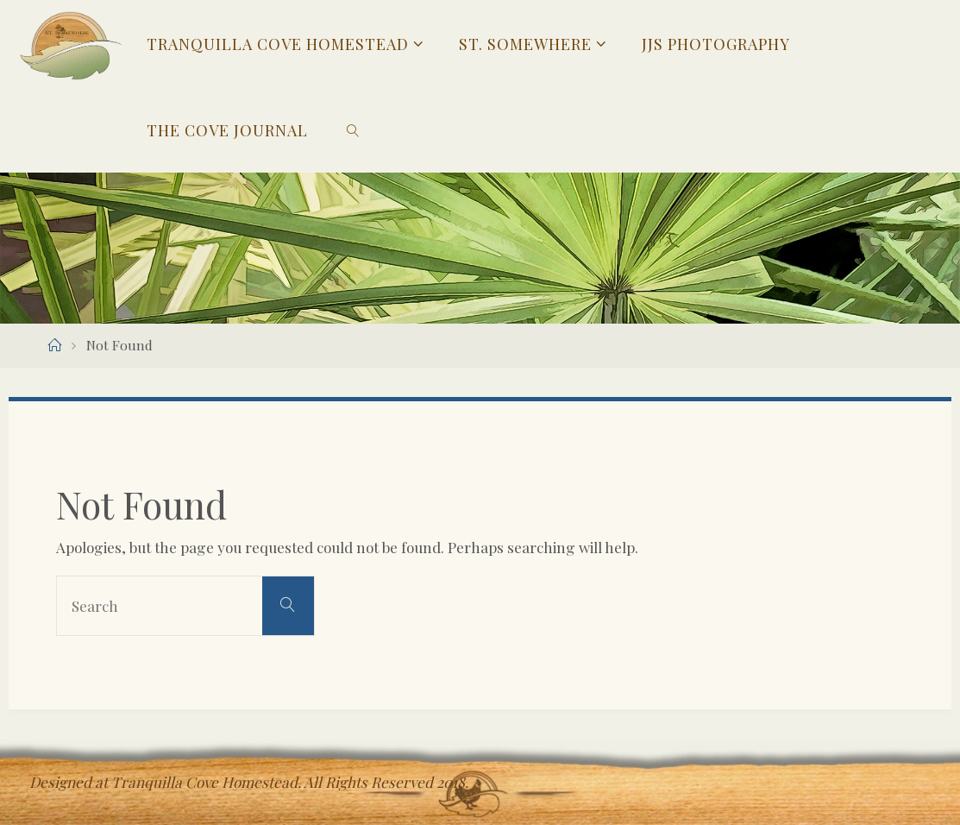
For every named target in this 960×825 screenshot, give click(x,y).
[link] (353, 129)
